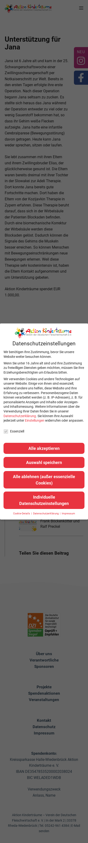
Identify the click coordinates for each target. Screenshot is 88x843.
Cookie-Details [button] (22, 513)
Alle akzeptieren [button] (44, 448)
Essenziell (14, 431)
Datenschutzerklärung (20, 416)
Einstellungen (34, 420)
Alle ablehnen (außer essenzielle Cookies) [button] (44, 479)
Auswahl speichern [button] (44, 462)
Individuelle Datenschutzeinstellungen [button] (44, 500)
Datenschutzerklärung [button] (46, 513)
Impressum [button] (68, 513)
